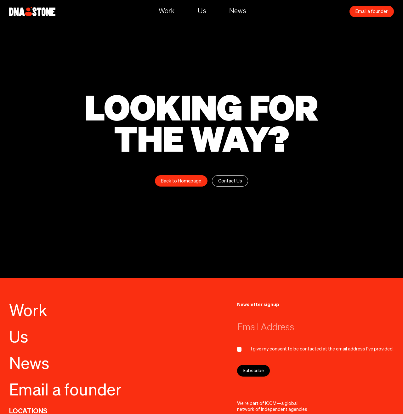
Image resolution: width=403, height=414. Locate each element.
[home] (32, 11)
